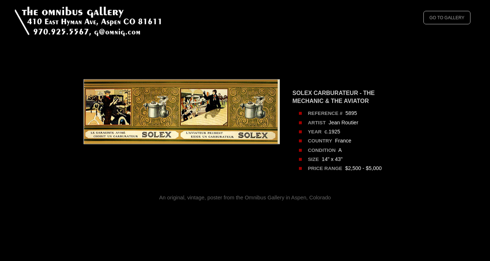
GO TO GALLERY (446, 17)
